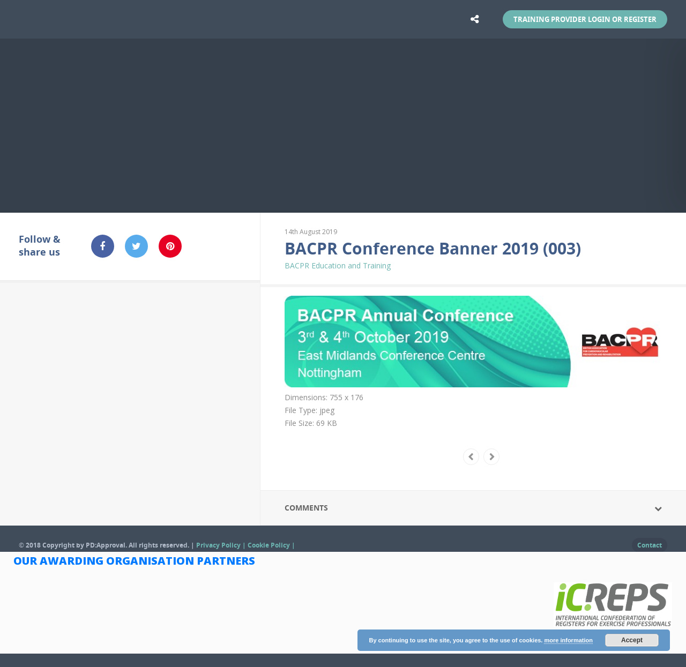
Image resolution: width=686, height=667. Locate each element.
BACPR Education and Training (338, 265)
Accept (632, 640)
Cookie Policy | (271, 545)
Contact (649, 545)
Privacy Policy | (222, 545)
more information (568, 640)
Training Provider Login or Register (585, 19)
